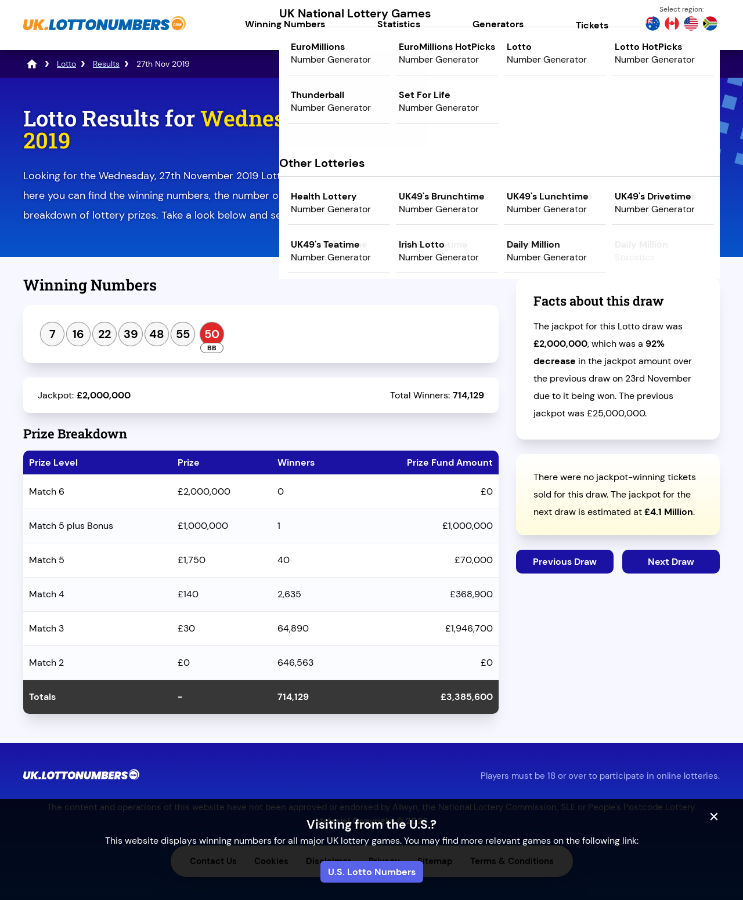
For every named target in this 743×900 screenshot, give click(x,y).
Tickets (592, 25)
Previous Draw (565, 562)
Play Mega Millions (618, 207)
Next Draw (671, 562)
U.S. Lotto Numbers (372, 872)
